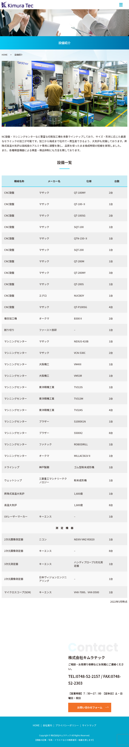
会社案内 (47, 725)
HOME (4, 54)
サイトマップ (89, 725)
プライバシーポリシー (67, 725)
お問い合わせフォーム (89, 707)
